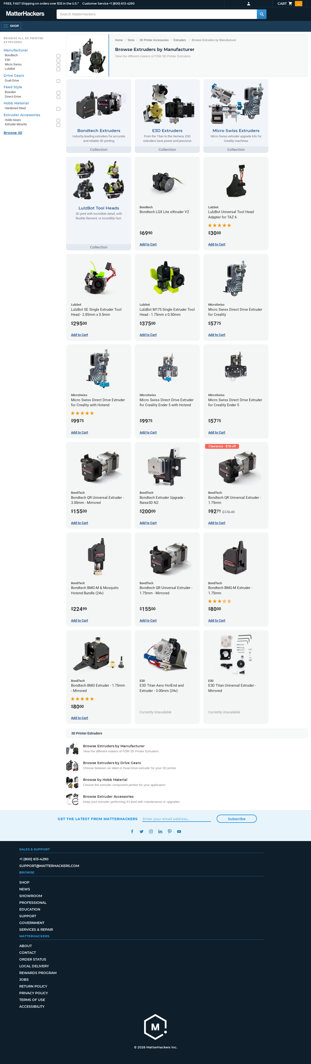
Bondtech (11, 55)
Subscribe (237, 819)
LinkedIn (160, 831)
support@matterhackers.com (49, 866)
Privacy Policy (33, 993)
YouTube (179, 831)
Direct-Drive (13, 96)
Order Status (32, 959)
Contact (27, 952)
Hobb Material (16, 103)
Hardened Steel (15, 108)
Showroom (30, 896)
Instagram (151, 831)
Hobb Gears (13, 120)
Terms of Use (32, 1000)
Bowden (10, 92)
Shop (24, 882)
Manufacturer (16, 50)
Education (29, 909)
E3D (7, 60)
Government (31, 923)
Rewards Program (38, 973)
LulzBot (10, 68)
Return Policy (33, 986)
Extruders (180, 40)
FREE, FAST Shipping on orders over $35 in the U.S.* (41, 3)
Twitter (141, 831)
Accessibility (32, 1006)
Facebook (132, 831)
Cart (290, 3)
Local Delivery (34, 966)
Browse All (13, 133)
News (24, 889)
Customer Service (95, 3)
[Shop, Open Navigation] (11, 26)
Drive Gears (14, 75)
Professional (32, 902)
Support (27, 916)
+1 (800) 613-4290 (122, 3)
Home (119, 40)
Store (131, 40)
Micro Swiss (13, 64)
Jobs (24, 979)
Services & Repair (36, 929)
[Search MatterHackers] (261, 14)
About (25, 946)
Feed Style (13, 87)
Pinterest (169, 831)
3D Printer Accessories (153, 40)
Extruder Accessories (22, 115)
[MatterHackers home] (155, 1027)
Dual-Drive (12, 80)
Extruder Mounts (16, 124)
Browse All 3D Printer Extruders (23, 40)
